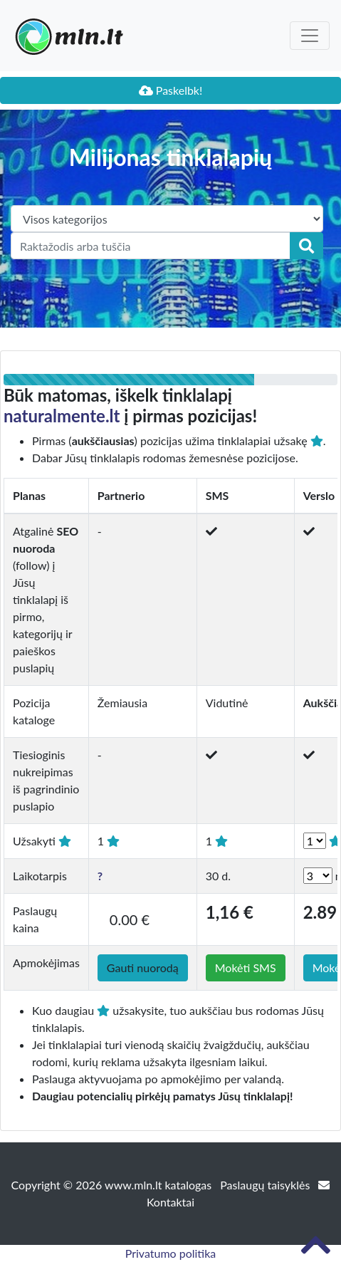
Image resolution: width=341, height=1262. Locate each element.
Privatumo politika (170, 1253)
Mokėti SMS (245, 967)
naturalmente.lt (62, 415)
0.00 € (129, 919)
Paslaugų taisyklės (266, 1184)
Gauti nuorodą (143, 967)
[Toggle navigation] (310, 35)
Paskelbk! (171, 90)
